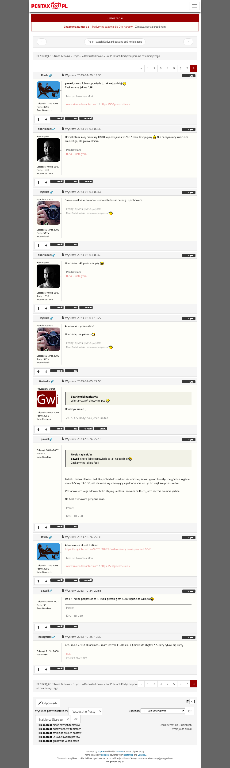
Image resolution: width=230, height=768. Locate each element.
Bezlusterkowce (93, 56)
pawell (45, 439)
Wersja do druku (182, 729)
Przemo (119, 751)
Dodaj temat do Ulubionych (176, 725)
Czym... (77, 56)
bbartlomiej (45, 129)
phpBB (101, 751)
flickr (69, 154)
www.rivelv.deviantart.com (82, 104)
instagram (81, 154)
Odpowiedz (47, 703)
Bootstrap (128, 755)
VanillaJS (142, 755)
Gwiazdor (44, 381)
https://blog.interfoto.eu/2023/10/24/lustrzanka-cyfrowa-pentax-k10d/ (108, 549)
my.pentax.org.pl (115, 761)
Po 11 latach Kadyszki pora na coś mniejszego (115, 42)
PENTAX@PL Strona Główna (53, 56)
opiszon (105, 755)
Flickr (68, 654)
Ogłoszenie (115, 17)
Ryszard (45, 192)
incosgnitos (45, 637)
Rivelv (44, 75)
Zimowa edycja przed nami (150, 27)
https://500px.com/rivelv (115, 104)
